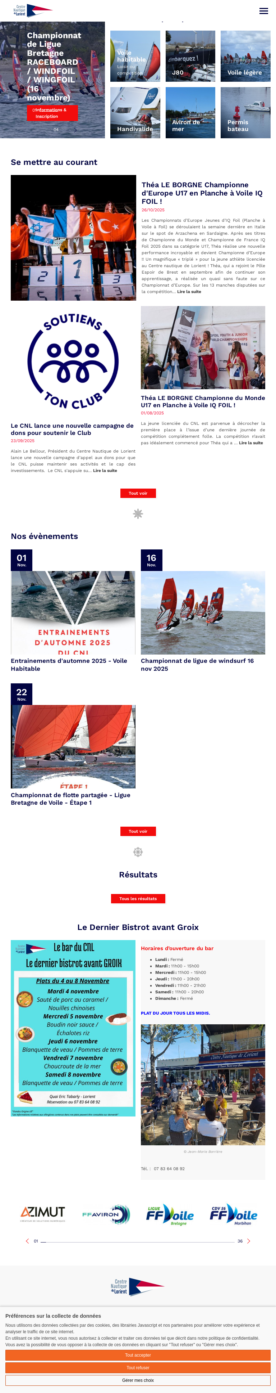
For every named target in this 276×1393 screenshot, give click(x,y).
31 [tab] (205, 1242)
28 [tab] (189, 1242)
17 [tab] (129, 1242)
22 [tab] (156, 1242)
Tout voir (138, 493)
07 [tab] (75, 1242)
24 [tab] (167, 1242)
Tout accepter (138, 1355)
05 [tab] (65, 1242)
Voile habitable (131, 56)
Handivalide (135, 129)
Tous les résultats (138, 898)
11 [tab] (97, 1242)
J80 (178, 72)
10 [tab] (92, 1242)
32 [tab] (210, 1242)
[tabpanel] (52, 69)
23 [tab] (162, 1242)
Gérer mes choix (138, 1380)
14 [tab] (113, 1242)
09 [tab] (86, 1242)
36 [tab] (240, 1241)
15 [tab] (118, 1242)
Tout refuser (137, 1367)
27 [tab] (183, 1242)
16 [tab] (124, 1242)
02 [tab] (48, 1242)
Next (75, 130)
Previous (69, 130)
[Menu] (263, 11)
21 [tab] (151, 1242)
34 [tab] (221, 1242)
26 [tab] (178, 1242)
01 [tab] (34, 110)
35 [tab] (226, 1242)
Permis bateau (238, 125)
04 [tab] (56, 129)
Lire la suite (189, 291)
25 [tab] (172, 1242)
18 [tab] (135, 1242)
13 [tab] (108, 1242)
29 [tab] (194, 1242)
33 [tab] (215, 1242)
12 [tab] (102, 1242)
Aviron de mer (186, 125)
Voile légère (244, 72)
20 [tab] (145, 1242)
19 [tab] (140, 1242)
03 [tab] (45, 124)
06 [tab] (70, 1242)
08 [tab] (81, 1242)
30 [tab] (199, 1242)
